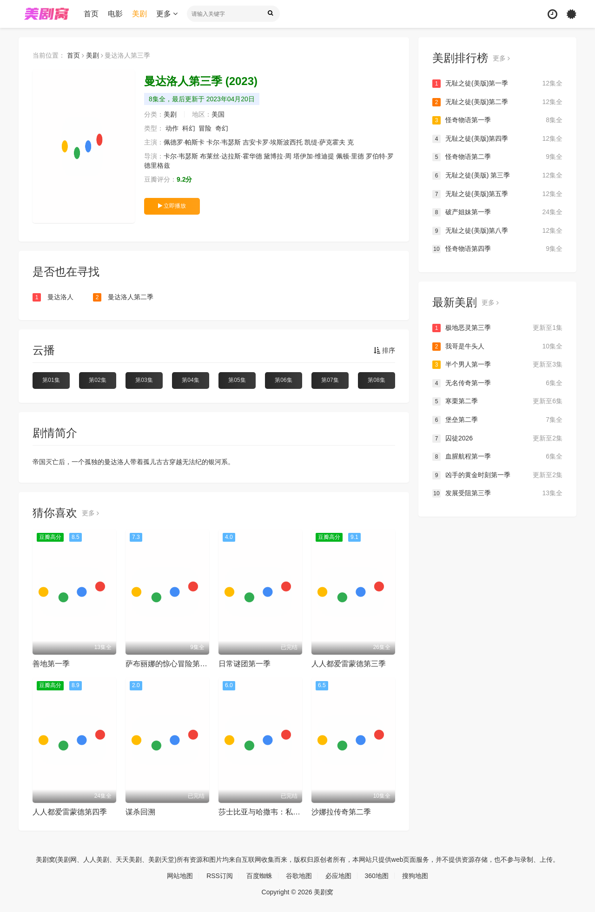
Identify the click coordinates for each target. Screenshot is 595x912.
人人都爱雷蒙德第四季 (70, 812)
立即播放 (172, 206)
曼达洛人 (53, 297)
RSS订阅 (219, 875)
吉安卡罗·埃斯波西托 (273, 142)
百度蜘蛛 (259, 875)
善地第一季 (51, 664)
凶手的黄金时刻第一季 (497, 475)
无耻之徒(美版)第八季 (497, 231)
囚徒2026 (497, 438)
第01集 (51, 380)
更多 (167, 14)
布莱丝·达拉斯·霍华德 (231, 156)
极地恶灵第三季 (497, 328)
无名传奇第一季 (497, 383)
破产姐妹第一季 (497, 212)
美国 (218, 114)
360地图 (377, 875)
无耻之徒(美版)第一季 (497, 83)
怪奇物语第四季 (497, 249)
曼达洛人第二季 (123, 297)
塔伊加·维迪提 (313, 156)
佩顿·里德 (350, 156)
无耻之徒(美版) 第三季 (497, 175)
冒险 (205, 128)
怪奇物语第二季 (497, 157)
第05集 (236, 380)
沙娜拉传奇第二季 (341, 812)
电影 (115, 14)
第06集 (283, 380)
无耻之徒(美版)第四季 (497, 139)
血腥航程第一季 (497, 456)
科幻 (188, 128)
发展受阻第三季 (497, 493)
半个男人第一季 (497, 364)
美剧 (139, 14)
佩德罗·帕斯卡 (184, 142)
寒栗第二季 (497, 401)
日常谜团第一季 (244, 664)
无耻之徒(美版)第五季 (497, 194)
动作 (171, 128)
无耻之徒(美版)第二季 (497, 102)
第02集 (97, 380)
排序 (384, 350)
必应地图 (338, 875)
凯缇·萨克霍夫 (324, 142)
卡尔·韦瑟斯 (223, 142)
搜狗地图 (415, 875)
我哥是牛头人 (497, 346)
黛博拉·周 (277, 156)
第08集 (376, 380)
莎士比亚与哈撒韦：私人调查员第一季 (281, 812)
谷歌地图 (299, 875)
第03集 (143, 380)
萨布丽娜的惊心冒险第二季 (170, 664)
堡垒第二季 (497, 420)
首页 (91, 14)
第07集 (329, 380)
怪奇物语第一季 (497, 120)
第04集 (190, 380)
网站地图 (180, 875)
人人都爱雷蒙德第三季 (348, 664)
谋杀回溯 (140, 812)
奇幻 (221, 128)
